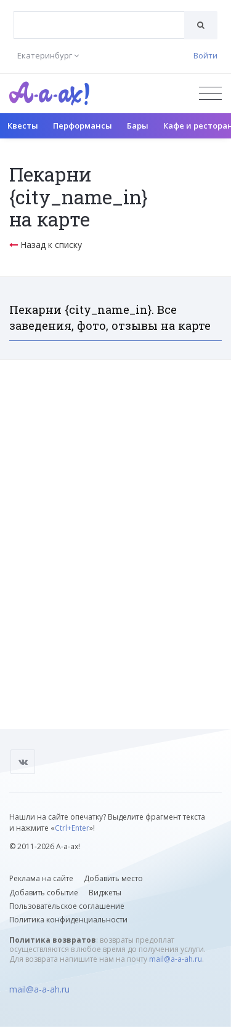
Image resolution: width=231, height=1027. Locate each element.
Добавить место (113, 878)
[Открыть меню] (210, 93)
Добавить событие (43, 892)
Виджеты (105, 892)
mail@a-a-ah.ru (175, 959)
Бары (137, 125)
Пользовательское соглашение (66, 906)
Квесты (22, 125)
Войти (205, 55)
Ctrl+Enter (72, 828)
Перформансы (82, 125)
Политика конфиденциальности (68, 919)
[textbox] (99, 16)
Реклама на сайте (41, 878)
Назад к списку (45, 244)
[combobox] (99, 25)
